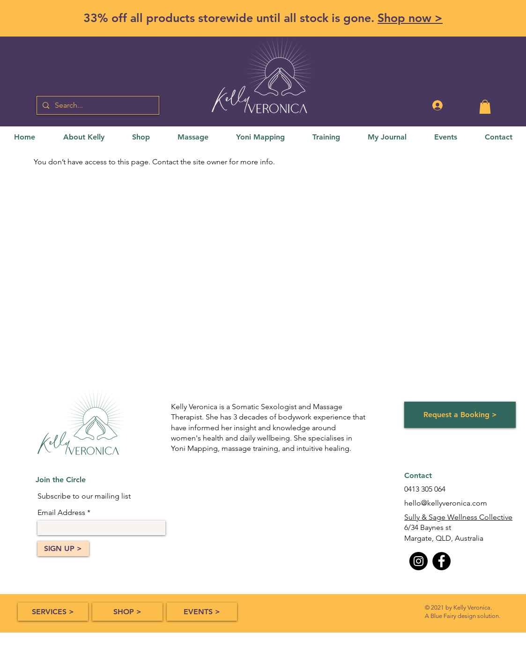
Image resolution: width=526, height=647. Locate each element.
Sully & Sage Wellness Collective (458, 517)
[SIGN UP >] (63, 548)
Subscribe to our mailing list (84, 496)
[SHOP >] (127, 612)
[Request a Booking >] (460, 415)
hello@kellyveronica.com (445, 503)
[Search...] (97, 105)
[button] (485, 107)
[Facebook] (441, 561)
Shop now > (410, 18)
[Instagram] (418, 561)
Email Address (61, 512)
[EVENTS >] (202, 612)
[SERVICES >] (53, 612)
